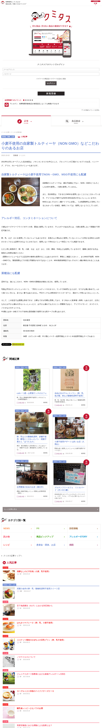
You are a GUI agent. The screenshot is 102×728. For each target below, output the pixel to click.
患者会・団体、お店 (46, 545)
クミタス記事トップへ (12, 557)
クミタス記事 (5, 132)
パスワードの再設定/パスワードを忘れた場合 (51, 78)
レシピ (6, 545)
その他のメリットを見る (91, 110)
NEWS (6, 528)
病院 (71, 545)
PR (37, 528)
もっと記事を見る (10, 509)
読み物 (6, 537)
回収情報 (73, 528)
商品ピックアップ (45, 537)
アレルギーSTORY (78, 537)
